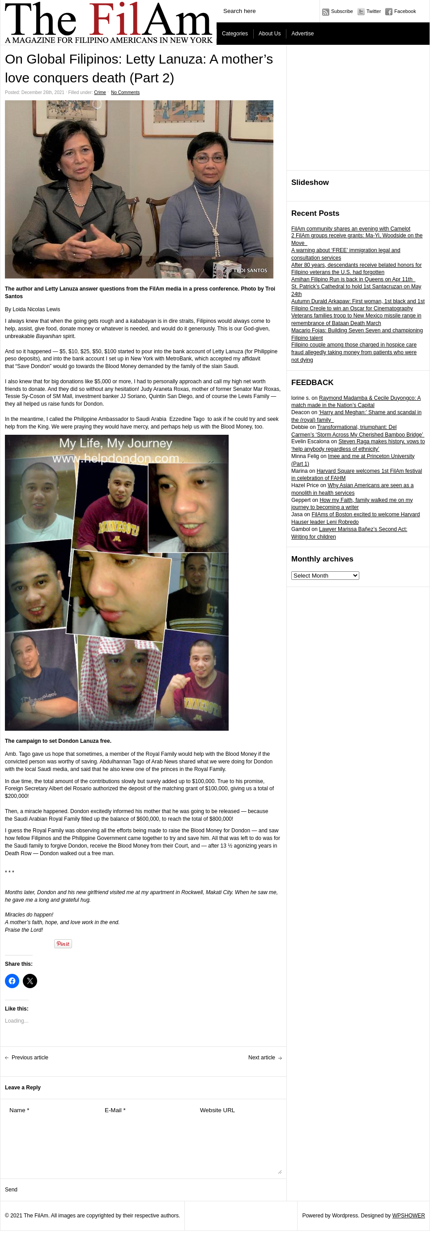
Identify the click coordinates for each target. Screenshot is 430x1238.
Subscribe (342, 11)
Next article (261, 1057)
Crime (100, 92)
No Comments (125, 92)
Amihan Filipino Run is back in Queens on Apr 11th (353, 279)
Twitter (373, 11)
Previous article (30, 1057)
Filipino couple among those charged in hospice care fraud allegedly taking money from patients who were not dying (354, 352)
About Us (270, 33)
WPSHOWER (408, 1215)
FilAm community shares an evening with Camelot (350, 229)
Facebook (405, 11)
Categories (235, 33)
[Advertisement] (358, 108)
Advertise (302, 33)
